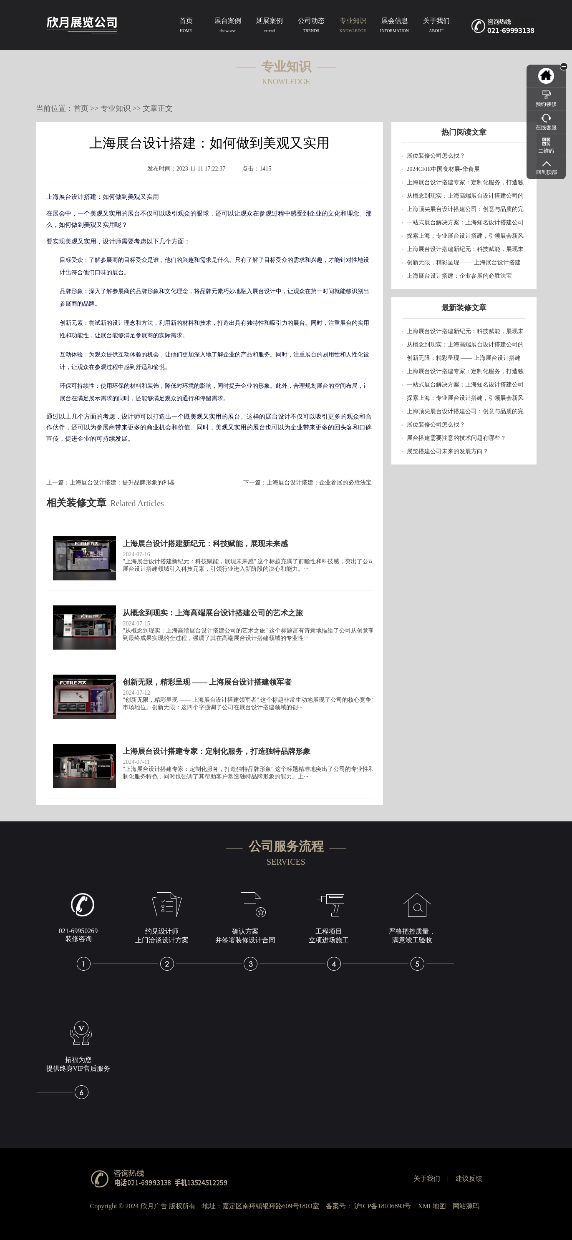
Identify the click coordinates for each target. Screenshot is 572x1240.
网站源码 (466, 1206)
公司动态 (311, 26)
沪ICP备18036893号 (382, 1206)
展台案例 (228, 26)
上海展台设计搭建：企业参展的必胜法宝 (319, 482)
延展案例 (269, 26)
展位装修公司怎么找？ (436, 156)
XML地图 (432, 1206)
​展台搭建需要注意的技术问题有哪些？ (456, 438)
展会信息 (395, 26)
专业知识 (353, 26)
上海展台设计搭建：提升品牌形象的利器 (122, 482)
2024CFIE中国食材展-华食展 (443, 169)
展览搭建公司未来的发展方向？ (448, 451)
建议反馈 (469, 1178)
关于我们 (436, 26)
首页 (186, 26)
